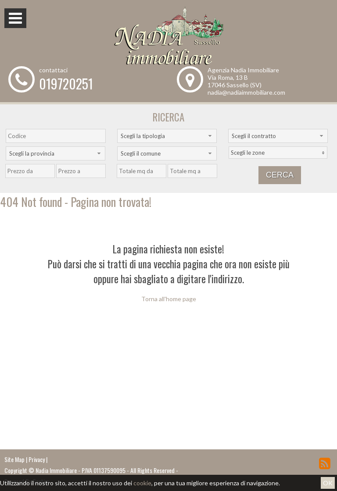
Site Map (14, 459)
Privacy (37, 459)
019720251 (66, 83)
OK (328, 483)
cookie (142, 483)
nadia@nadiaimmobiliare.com (246, 92)
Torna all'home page (168, 298)
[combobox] (167, 136)
